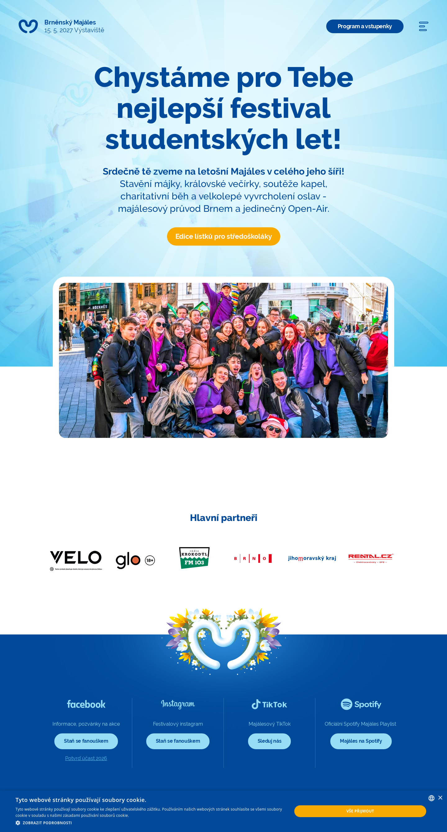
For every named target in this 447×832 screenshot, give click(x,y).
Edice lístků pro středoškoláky (223, 236)
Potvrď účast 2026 (86, 758)
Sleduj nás (270, 741)
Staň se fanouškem (86, 741)
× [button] (440, 798)
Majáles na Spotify (361, 741)
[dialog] (223, 811)
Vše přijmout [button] (360, 811)
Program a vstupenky (365, 26)
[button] (150, 823)
